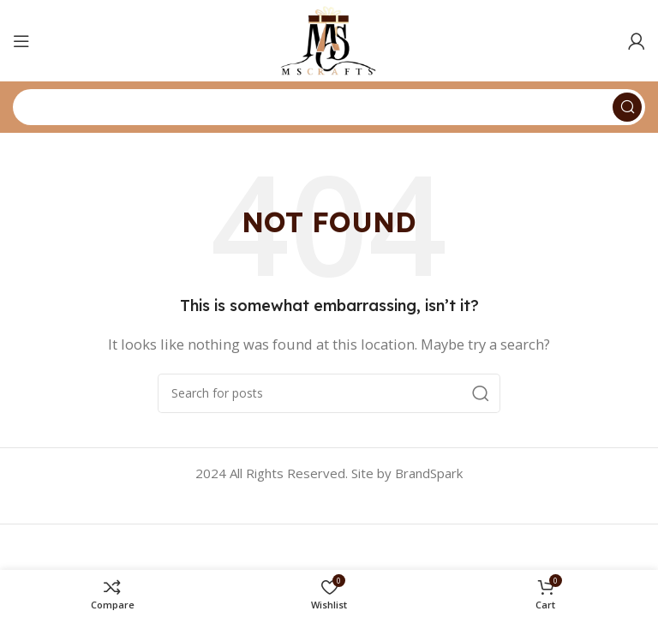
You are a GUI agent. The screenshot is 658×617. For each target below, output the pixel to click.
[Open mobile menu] (21, 41)
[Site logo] (328, 39)
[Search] (329, 107)
